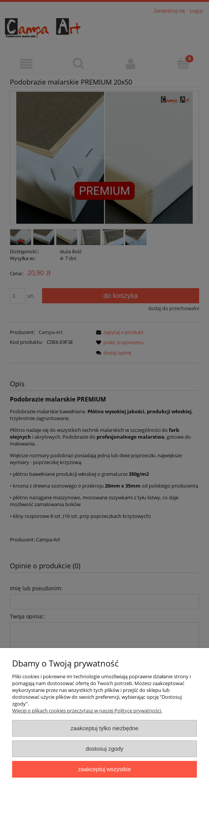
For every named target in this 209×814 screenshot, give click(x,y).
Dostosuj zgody (104, 748)
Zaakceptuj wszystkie (104, 769)
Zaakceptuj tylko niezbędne (104, 728)
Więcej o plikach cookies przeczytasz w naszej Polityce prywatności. (87, 710)
